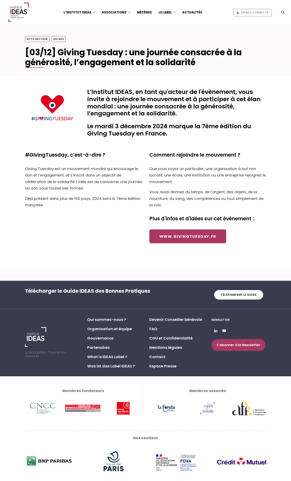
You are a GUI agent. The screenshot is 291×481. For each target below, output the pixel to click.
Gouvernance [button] (100, 338)
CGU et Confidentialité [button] (171, 338)
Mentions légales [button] (165, 347)
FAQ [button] (153, 328)
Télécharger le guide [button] (239, 294)
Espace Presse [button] (162, 366)
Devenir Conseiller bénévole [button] (175, 319)
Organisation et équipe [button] (109, 328)
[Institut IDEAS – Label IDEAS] (18, 12)
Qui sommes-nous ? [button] (106, 319)
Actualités (192, 12)
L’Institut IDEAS (79, 12)
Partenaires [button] (98, 347)
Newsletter (220, 320)
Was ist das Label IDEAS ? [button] (111, 366)
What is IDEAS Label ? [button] (107, 356)
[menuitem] (79, 12)
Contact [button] (157, 356)
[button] (283, 12)
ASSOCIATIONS (116, 12)
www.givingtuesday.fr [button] (187, 236)
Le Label (167, 12)
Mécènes (144, 12)
